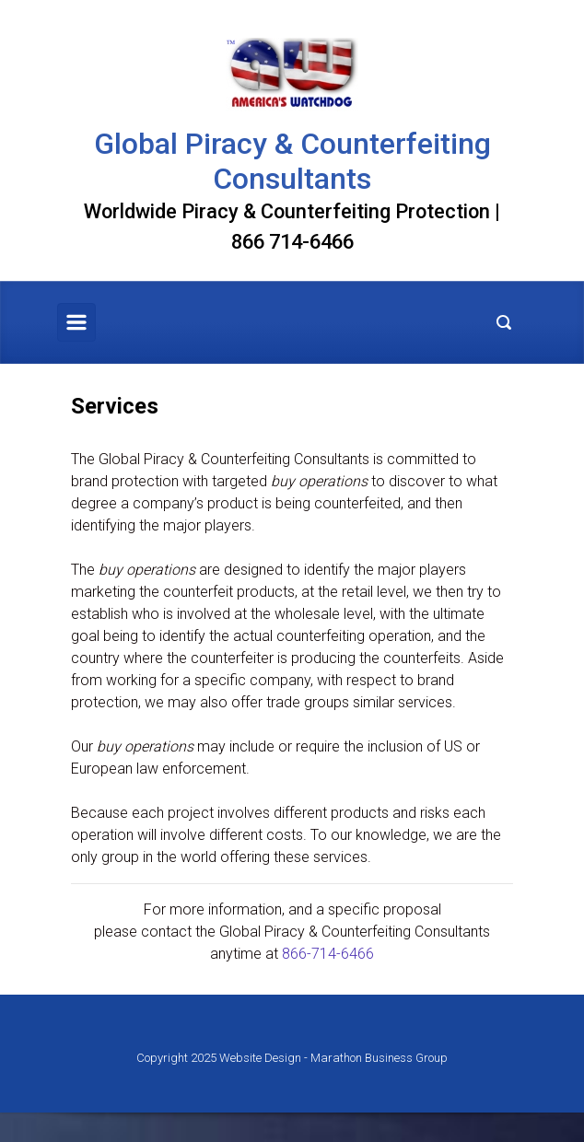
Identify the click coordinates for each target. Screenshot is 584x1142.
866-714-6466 (328, 953)
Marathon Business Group (379, 1058)
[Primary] (76, 322)
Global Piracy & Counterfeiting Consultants (292, 161)
